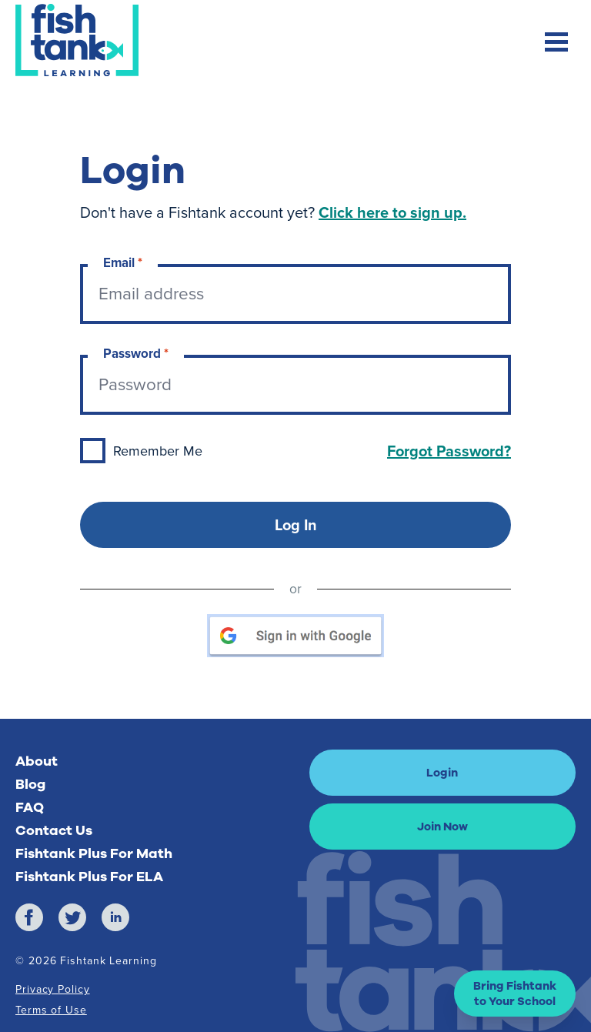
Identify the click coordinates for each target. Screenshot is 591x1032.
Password (136, 354)
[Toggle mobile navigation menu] (556, 44)
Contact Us (53, 830)
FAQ (29, 807)
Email (122, 263)
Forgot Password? (449, 451)
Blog (30, 784)
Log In (296, 524)
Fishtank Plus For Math (93, 853)
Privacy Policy (52, 989)
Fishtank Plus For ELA (89, 876)
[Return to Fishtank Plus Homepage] (77, 40)
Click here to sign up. (392, 212)
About (36, 761)
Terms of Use (51, 1010)
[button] (515, 993)
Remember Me (157, 451)
